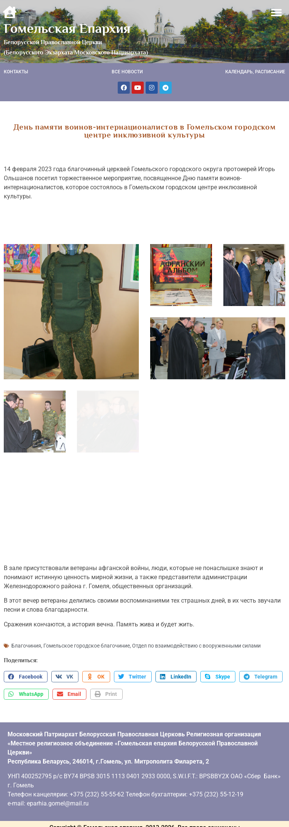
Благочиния (26, 643)
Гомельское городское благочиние (86, 643)
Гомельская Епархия (67, 28)
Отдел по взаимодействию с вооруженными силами (196, 643)
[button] (277, 13)
